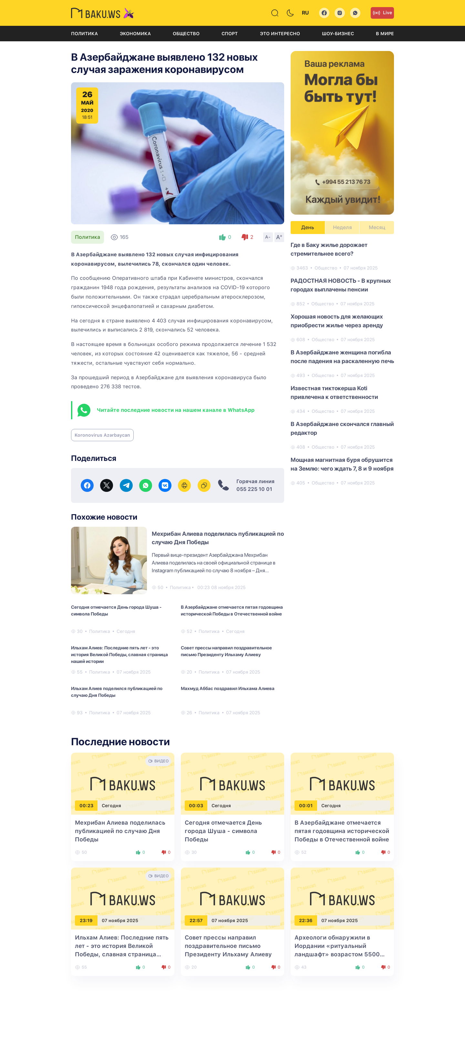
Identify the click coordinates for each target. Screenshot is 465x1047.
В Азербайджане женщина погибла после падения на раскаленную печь (342, 356)
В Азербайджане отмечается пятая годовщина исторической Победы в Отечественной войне (232, 610)
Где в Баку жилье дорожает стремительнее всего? (329, 249)
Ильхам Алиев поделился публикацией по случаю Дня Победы (116, 692)
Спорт (230, 33)
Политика (84, 33)
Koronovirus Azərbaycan (102, 435)
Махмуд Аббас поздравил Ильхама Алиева (227, 688)
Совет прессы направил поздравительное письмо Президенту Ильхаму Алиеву (226, 651)
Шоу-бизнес (338, 33)
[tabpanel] (342, 363)
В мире (385, 33)
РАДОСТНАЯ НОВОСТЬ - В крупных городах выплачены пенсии (341, 285)
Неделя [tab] (342, 227)
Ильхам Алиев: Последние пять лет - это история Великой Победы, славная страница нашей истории (119, 654)
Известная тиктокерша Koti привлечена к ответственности (334, 392)
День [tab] (307, 227)
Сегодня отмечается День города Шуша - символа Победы (116, 610)
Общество (186, 33)
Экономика (135, 33)
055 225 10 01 (254, 489)
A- (268, 236)
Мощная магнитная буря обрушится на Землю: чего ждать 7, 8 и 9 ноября (342, 464)
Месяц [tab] (377, 227)
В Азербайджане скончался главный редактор (342, 428)
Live (382, 13)
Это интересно (280, 33)
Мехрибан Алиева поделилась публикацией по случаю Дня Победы (120, 831)
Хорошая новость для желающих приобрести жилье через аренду (337, 321)
